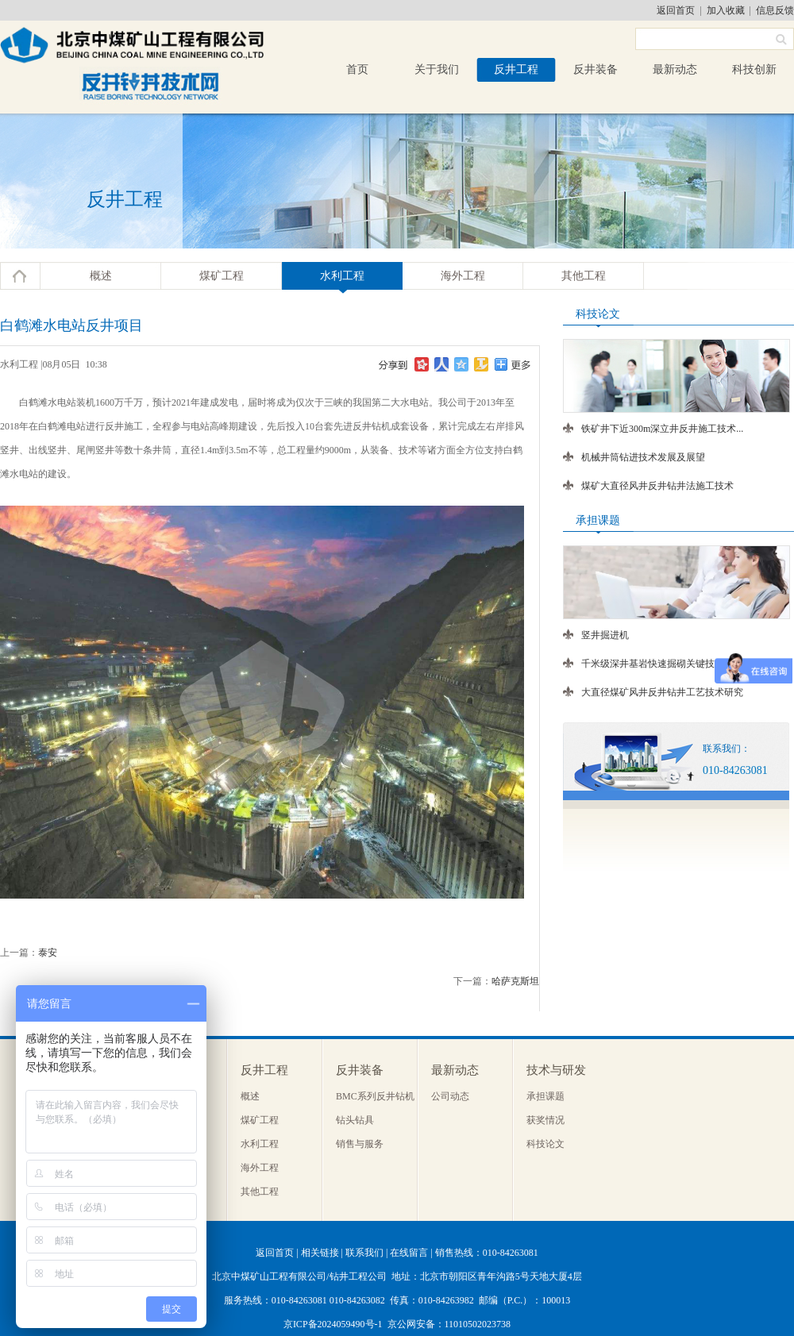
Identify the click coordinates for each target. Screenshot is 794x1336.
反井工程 (516, 69)
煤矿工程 (221, 276)
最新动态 (675, 69)
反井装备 (595, 69)
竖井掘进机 (605, 635)
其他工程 (583, 276)
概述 (101, 276)
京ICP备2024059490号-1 (333, 1324)
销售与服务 (360, 1143)
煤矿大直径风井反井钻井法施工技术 (657, 485)
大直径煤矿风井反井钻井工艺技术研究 (662, 692)
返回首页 (676, 10)
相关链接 (320, 1252)
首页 (357, 69)
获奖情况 (545, 1120)
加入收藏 (726, 10)
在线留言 (409, 1252)
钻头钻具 (355, 1120)
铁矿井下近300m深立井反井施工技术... (662, 428)
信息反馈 (775, 10)
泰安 (47, 952)
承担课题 (545, 1096)
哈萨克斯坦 (515, 981)
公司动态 (450, 1096)
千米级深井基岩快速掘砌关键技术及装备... (670, 663)
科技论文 (545, 1143)
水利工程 (342, 276)
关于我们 (436, 69)
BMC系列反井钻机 (375, 1096)
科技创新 (754, 69)
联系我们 (364, 1252)
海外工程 (463, 276)
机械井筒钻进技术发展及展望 (643, 457)
